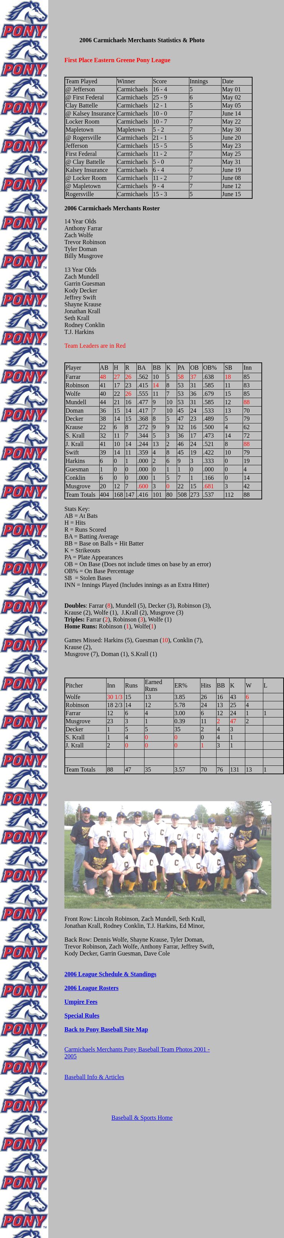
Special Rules (81, 1015)
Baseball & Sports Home (142, 1117)
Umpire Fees (80, 1001)
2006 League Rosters (91, 988)
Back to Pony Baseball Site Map (106, 1029)
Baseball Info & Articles (94, 1077)
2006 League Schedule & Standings (110, 974)
